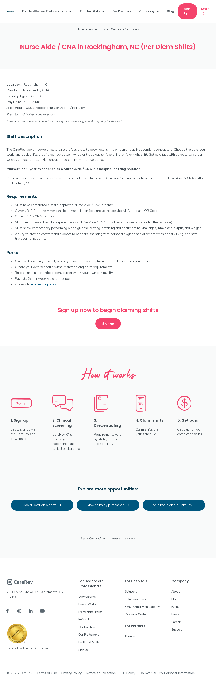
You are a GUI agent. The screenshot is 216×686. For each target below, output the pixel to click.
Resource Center (136, 614)
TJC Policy (127, 673)
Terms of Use (46, 673)
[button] (47, 11)
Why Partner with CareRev (142, 607)
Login (205, 11)
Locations (94, 29)
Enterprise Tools (135, 599)
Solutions (131, 592)
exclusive (44, 284)
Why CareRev (87, 597)
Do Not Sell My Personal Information (167, 673)
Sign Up (187, 11)
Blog (174, 599)
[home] (10, 11)
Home (80, 29)
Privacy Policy (71, 673)
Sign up (108, 323)
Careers (176, 622)
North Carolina (112, 29)
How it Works (87, 604)
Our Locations (87, 627)
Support (176, 630)
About (175, 592)
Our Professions (88, 635)
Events (175, 607)
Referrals (84, 619)
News (175, 614)
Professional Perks (90, 612)
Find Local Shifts (89, 642)
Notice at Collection (101, 673)
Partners (130, 637)
